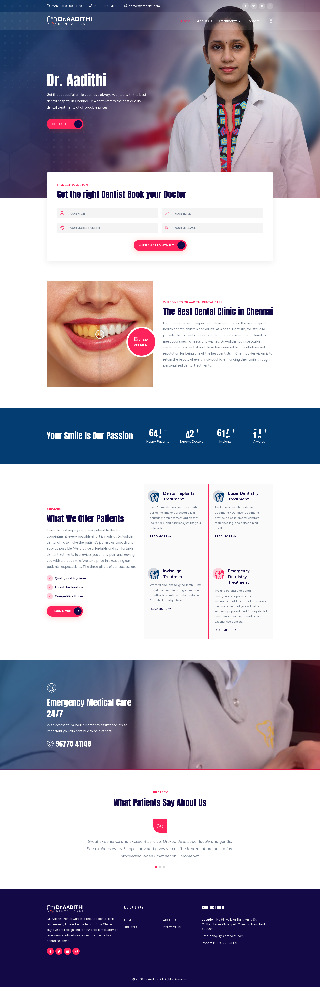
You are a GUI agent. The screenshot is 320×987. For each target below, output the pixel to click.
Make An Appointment (162, 245)
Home (186, 21)
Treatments (229, 21)
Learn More (67, 611)
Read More (160, 536)
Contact (253, 21)
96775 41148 (69, 744)
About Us (204, 21)
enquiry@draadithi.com (228, 936)
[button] (156, 867)
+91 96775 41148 (225, 943)
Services (130, 927)
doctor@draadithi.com (144, 6)
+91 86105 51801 (106, 6)
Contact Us (67, 124)
